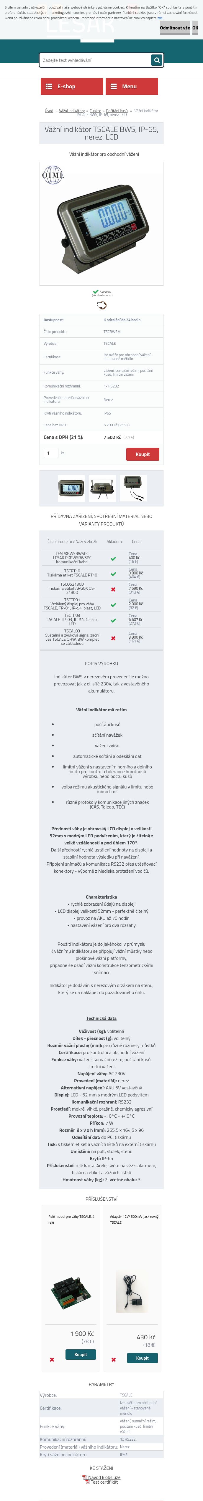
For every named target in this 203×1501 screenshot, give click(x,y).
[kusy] (51, 453)
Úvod (49, 111)
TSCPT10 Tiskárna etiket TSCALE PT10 (72, 573)
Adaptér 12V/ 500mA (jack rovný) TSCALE (134, 1219)
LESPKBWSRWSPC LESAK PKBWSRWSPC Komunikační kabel (72, 557)
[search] (156, 60)
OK (195, 27)
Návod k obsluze (101, 1477)
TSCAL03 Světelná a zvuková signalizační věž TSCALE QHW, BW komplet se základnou (72, 637)
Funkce (95, 111)
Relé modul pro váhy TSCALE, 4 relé (71, 1219)
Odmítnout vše (175, 27)
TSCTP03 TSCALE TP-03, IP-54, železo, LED (72, 619)
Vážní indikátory (72, 111)
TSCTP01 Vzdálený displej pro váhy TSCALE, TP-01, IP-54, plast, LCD (72, 604)
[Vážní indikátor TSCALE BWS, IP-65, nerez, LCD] (101, 164)
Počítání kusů (117, 111)
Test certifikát (101, 1481)
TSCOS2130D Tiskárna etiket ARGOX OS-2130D (72, 588)
